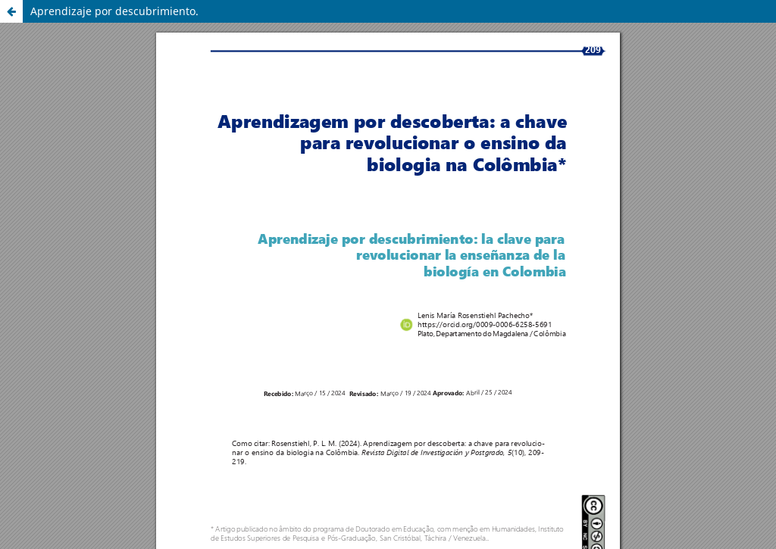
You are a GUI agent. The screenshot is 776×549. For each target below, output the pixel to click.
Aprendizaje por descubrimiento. (114, 11)
